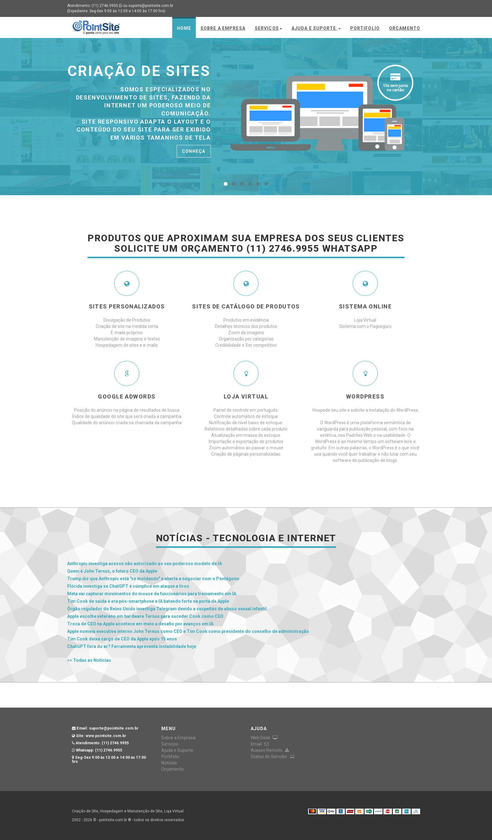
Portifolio (365, 28)
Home (184, 28)
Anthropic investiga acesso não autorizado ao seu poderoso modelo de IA (144, 563)
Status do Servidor (273, 756)
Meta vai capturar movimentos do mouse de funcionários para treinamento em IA (151, 593)
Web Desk (264, 737)
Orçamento (404, 28)
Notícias (169, 762)
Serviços (268, 28)
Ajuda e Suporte (316, 28)
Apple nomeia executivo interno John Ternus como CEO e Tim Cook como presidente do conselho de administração (188, 631)
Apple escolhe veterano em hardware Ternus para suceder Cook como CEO (145, 616)
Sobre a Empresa (223, 28)
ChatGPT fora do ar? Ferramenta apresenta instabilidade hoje (131, 646)
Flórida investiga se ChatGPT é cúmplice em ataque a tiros (128, 586)
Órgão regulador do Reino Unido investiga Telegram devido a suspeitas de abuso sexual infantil (167, 608)
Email (260, 743)
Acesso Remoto (270, 750)
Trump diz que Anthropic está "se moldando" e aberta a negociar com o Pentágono (153, 578)
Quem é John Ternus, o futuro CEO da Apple (112, 571)
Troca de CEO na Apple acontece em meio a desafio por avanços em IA (140, 623)
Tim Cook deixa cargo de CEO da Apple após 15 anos (122, 638)
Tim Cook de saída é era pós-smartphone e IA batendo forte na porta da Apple (148, 601)
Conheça (194, 151)
